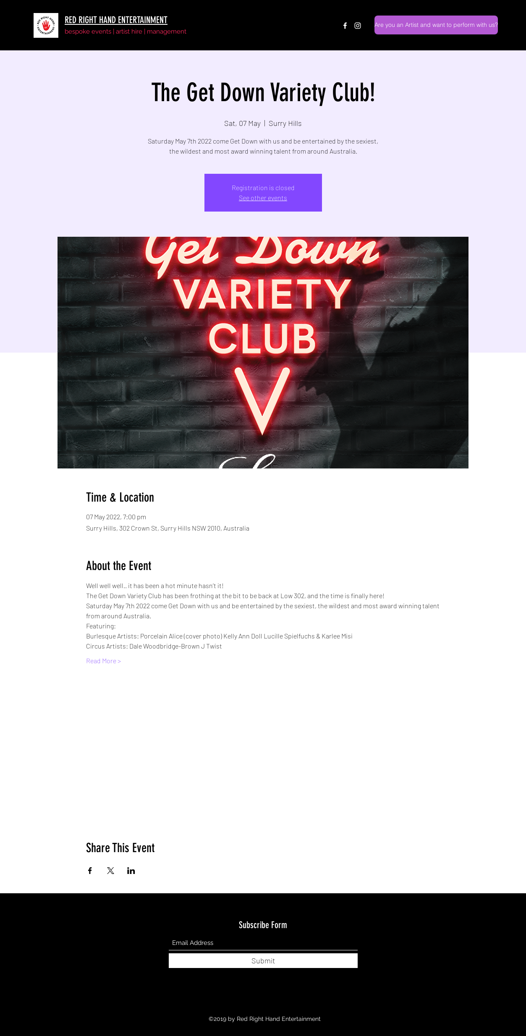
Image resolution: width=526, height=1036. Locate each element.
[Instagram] (357, 25)
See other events (263, 197)
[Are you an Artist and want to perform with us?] (436, 25)
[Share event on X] (111, 870)
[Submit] (263, 960)
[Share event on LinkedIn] (131, 870)
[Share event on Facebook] (90, 870)
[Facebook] (345, 25)
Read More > (103, 661)
